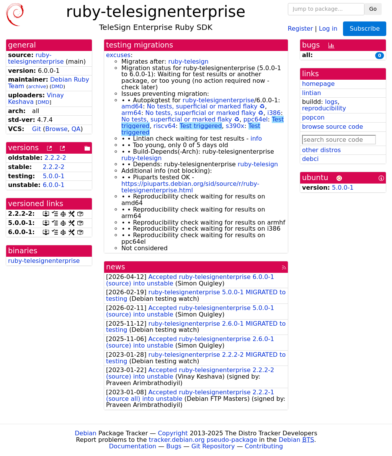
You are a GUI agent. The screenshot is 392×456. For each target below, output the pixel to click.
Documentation (132, 446)
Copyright (173, 433)
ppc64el (255, 119)
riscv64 (165, 126)
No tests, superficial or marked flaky (202, 106)
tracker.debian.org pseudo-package (203, 439)
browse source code (332, 126)
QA (76, 129)
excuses (118, 55)
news (115, 266)
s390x (235, 126)
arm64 (131, 112)
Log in (328, 28)
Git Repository (213, 446)
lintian (311, 93)
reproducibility (324, 108)
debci (310, 158)
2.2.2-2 (55, 157)
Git (36, 129)
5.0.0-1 (54, 176)
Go (373, 9)
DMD (57, 86)
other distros (321, 150)
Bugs (173, 446)
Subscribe (365, 28)
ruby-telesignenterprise (36, 58)
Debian (85, 433)
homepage (318, 83)
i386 (274, 112)
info (256, 138)
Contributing (264, 446)
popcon (313, 117)
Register (300, 28)
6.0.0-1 (54, 185)
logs (331, 101)
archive (37, 86)
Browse (56, 129)
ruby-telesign (188, 61)
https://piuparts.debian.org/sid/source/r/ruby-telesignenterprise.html (190, 187)
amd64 (132, 106)
